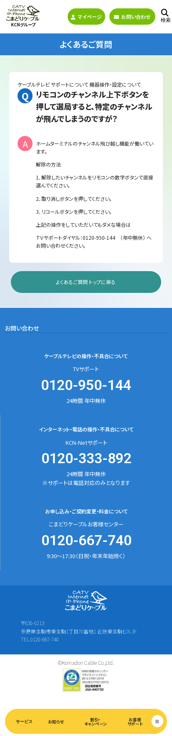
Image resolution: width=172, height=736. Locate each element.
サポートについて (69, 84)
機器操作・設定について (115, 84)
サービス (24, 721)
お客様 (135, 721)
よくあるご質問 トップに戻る (86, 281)
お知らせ (56, 721)
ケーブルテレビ (34, 84)
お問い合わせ (132, 16)
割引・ (95, 721)
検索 (166, 16)
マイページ (86, 16)
